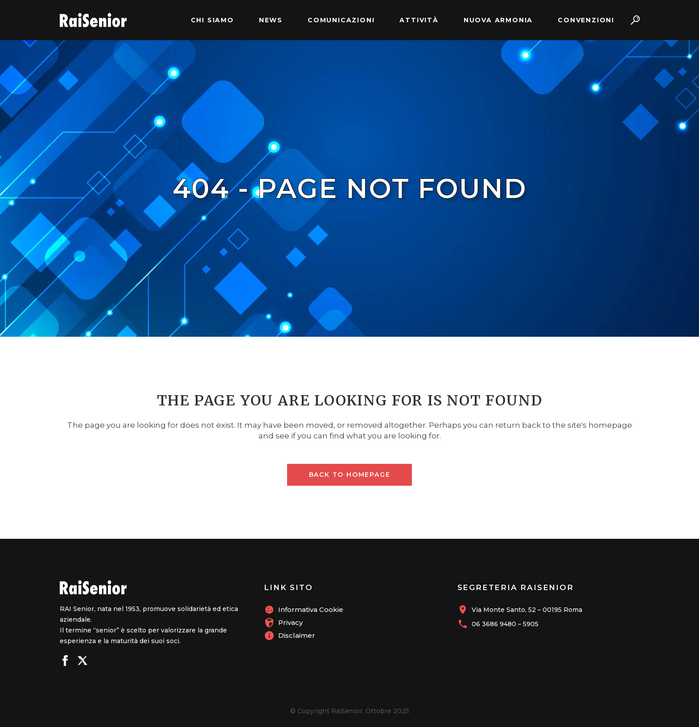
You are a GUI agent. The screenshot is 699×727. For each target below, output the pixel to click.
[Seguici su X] (82, 662)
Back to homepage (350, 475)
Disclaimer (296, 635)
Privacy (290, 622)
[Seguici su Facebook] (65, 662)
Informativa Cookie (310, 609)
